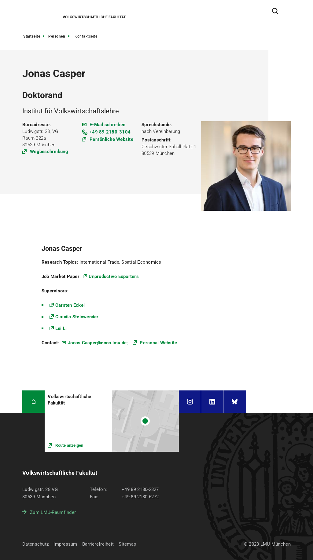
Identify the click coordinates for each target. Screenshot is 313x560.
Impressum (65, 544)
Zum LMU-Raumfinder (53, 512)
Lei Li (61, 328)
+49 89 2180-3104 (110, 132)
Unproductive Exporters (114, 276)
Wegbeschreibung (49, 151)
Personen (56, 36)
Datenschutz (35, 544)
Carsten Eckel (70, 305)
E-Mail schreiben (107, 124)
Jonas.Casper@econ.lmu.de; (98, 343)
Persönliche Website (111, 139)
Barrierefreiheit (98, 544)
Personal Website (157, 343)
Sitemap (127, 544)
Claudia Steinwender (77, 317)
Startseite (31, 36)
